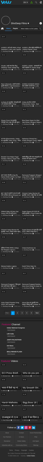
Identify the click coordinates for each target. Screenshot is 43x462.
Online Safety (21, 441)
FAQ (35, 437)
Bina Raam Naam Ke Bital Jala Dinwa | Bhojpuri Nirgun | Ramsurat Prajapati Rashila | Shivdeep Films (32, 123)
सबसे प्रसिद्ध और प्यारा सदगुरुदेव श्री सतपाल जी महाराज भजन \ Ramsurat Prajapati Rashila (32, 158)
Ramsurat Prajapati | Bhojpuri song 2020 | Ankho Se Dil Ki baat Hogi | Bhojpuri (32, 177)
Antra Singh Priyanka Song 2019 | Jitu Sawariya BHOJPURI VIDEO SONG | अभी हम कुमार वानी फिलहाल (10, 305)
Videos (8, 28)
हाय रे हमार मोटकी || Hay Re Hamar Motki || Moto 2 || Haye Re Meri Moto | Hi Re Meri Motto (11, 177)
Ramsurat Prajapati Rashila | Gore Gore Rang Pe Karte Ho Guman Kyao (32, 286)
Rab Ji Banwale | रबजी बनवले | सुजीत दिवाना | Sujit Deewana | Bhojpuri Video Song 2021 (10, 86)
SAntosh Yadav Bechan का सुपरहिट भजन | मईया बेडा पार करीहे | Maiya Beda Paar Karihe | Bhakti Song (32, 196)
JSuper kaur (27, 390)
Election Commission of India (10, 376)
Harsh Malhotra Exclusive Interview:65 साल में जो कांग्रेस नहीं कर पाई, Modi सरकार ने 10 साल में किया (11, 402)
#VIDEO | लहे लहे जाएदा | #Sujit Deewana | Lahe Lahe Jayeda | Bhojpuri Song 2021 (11, 49)
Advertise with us (7, 445)
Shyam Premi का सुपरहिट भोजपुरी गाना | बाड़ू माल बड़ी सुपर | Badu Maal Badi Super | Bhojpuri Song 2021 (10, 123)
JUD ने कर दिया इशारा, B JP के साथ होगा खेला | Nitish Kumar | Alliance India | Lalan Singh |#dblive (32, 417)
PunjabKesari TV (7, 405)
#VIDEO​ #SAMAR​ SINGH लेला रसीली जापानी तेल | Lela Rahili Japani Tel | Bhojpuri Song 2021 (31, 86)
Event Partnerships (36, 433)
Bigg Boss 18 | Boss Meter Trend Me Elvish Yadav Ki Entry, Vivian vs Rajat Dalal (32, 402)
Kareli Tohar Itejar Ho (29, 266)
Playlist (15, 28)
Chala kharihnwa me (29, 248)
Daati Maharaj (6, 420)
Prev (7, 313)
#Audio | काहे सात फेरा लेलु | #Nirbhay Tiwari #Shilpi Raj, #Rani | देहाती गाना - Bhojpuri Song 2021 (10, 68)
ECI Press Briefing (11, 373)
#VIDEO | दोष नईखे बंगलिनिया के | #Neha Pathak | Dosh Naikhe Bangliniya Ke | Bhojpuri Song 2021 (31, 50)
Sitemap (35, 445)
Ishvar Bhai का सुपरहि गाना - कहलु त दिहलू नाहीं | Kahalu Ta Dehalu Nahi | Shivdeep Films (32, 304)
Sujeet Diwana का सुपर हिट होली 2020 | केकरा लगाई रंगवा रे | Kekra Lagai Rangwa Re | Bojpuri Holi (32, 232)
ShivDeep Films (7, 51)
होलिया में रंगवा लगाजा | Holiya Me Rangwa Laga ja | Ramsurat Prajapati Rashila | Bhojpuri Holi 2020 (10, 250)
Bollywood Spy (28, 405)
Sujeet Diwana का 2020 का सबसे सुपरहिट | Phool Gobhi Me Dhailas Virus (32, 213)
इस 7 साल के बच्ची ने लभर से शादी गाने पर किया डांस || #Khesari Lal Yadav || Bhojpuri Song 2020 (11, 195)
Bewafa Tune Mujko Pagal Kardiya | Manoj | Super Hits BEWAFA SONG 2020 (10, 158)
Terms (11, 450)
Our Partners (7, 437)
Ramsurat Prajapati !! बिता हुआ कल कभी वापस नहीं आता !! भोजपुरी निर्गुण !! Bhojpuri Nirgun (11, 286)
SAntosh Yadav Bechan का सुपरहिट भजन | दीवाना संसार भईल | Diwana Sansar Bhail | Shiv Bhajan (11, 232)
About (7, 433)
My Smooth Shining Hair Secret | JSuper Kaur (32, 387)
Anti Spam (36, 441)
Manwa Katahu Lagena (9, 266)
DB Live (5, 390)
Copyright (24, 450)
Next (37, 313)
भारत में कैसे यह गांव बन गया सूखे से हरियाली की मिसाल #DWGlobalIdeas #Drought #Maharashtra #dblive (11, 387)
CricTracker (27, 376)
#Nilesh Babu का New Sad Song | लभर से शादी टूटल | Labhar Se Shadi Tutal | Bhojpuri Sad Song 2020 (9, 214)
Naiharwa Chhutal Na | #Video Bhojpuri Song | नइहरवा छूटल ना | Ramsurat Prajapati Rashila (32, 141)
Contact (21, 433)
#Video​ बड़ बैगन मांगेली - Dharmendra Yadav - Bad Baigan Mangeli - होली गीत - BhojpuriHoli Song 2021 (31, 105)
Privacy (17, 450)
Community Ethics (21, 445)
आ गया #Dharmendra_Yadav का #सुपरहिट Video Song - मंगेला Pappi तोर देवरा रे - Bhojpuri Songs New (11, 141)
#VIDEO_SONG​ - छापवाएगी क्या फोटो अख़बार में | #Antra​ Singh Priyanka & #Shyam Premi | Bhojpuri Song (32, 68)
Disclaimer (7, 441)
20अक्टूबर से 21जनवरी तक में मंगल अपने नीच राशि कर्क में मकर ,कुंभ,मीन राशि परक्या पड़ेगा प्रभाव (11, 417)
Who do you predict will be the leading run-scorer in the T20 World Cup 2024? (32, 373)
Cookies (31, 450)
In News (21, 437)
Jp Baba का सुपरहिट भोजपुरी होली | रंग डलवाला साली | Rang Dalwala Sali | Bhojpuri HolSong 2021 (11, 105)
